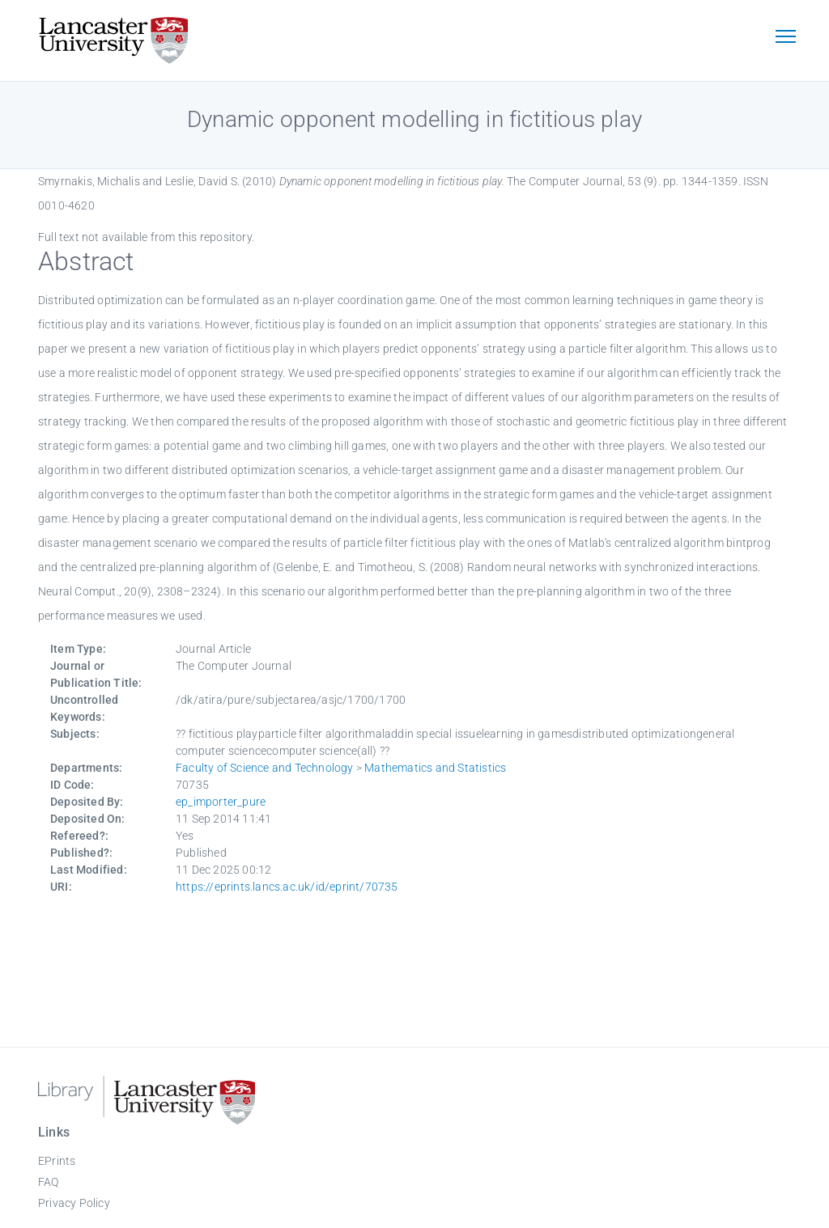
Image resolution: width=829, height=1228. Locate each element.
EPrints (56, 1160)
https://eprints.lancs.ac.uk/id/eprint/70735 (287, 886)
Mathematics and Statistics (435, 767)
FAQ (48, 1181)
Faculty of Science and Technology (265, 767)
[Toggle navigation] (785, 38)
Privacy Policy (74, 1202)
